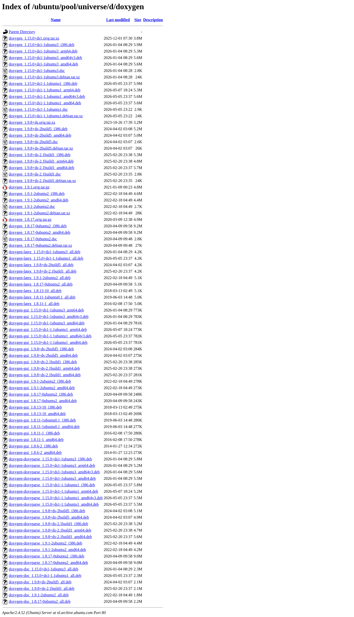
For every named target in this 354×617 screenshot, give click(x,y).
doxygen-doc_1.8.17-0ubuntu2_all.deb (39, 601)
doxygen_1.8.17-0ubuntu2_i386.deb (37, 226)
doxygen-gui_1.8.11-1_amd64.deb (36, 439)
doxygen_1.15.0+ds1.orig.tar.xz (34, 38)
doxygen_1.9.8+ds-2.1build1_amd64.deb (41, 168)
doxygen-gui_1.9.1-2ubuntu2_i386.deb (40, 381)
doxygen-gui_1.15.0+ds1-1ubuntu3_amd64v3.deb (49, 316)
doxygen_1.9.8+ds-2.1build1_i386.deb (39, 155)
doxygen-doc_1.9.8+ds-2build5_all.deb (40, 582)
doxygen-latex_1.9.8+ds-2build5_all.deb (41, 265)
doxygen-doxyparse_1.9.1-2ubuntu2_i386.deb (45, 543)
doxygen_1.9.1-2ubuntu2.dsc (32, 206)
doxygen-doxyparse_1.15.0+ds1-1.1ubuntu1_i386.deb (52, 485)
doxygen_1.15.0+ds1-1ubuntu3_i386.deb (41, 45)
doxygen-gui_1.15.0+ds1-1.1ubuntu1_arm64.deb (48, 329)
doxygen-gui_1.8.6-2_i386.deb (33, 446)
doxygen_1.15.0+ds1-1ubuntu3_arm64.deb (43, 51)
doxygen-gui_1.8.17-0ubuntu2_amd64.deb (43, 401)
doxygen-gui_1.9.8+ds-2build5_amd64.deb (43, 355)
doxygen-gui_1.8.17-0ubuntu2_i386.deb (41, 394)
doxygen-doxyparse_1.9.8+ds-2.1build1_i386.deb (48, 524)
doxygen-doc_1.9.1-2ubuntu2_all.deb (38, 595)
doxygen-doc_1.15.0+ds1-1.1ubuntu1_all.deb (45, 575)
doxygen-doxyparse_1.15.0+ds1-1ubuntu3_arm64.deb (52, 465)
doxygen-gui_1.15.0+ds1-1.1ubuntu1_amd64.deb (48, 342)
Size (137, 20)
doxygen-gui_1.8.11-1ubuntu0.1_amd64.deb (44, 427)
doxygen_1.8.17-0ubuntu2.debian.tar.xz (40, 245)
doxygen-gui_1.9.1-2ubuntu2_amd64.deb (42, 388)
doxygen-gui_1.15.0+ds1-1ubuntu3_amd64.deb (47, 323)
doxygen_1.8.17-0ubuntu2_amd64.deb (39, 232)
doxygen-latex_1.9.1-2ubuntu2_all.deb (39, 278)
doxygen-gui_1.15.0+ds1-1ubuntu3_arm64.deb (46, 310)
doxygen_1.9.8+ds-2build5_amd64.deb (40, 135)
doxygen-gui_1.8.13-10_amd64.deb (37, 414)
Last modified (118, 20)
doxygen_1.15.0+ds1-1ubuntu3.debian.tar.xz (44, 77)
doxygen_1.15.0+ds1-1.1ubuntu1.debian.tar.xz (46, 116)
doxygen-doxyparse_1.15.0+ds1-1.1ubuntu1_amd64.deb (54, 504)
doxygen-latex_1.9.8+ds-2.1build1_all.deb (42, 271)
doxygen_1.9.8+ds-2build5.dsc (33, 142)
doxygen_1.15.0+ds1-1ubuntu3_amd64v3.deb (45, 58)
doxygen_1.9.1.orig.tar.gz (29, 187)
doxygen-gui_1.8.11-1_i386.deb (34, 433)
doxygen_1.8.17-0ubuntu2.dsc (33, 239)
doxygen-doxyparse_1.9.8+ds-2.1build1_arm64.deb (50, 530)
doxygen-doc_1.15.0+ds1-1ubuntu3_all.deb (43, 569)
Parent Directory (22, 32)
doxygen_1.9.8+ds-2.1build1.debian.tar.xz (42, 181)
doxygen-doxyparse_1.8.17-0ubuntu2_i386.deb (46, 556)
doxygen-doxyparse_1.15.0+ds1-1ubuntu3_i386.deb (50, 459)
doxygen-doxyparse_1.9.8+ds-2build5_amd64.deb (49, 517)
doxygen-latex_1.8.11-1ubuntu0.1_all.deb (42, 297)
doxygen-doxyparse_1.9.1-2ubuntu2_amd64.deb (47, 550)
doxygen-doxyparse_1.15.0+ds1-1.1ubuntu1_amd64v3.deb (56, 498)
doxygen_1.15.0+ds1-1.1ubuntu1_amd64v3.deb (47, 96)
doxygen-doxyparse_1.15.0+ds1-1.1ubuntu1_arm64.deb (53, 491)
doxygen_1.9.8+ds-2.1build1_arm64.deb (41, 161)
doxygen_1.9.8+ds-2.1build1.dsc (35, 174)
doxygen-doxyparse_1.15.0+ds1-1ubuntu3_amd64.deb (52, 478)
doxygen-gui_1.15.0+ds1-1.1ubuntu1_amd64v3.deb (50, 336)
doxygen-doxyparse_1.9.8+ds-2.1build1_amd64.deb (50, 537)
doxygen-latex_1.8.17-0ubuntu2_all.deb (40, 284)
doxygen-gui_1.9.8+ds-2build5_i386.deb (41, 349)
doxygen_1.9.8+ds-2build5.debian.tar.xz (41, 148)
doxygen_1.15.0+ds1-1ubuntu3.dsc (37, 70)
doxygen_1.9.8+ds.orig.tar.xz (32, 122)
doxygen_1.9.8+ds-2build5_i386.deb (38, 129)
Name (56, 20)
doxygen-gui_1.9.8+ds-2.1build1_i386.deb (43, 362)
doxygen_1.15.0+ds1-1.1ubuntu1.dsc (38, 109)
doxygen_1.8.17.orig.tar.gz (30, 219)
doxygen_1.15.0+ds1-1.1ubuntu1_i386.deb (43, 83)
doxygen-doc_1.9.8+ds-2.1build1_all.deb (41, 588)
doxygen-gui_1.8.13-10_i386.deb (35, 407)
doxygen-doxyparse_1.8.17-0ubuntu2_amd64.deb (48, 562)
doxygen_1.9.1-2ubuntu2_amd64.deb (38, 200)
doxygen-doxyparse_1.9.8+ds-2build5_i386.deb (47, 511)
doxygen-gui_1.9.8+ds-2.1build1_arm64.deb (44, 368)
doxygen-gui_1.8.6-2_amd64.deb (35, 452)
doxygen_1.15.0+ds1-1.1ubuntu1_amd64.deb (45, 103)
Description (153, 20)
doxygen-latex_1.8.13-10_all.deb (35, 291)
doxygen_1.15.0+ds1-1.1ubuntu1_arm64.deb (44, 90)
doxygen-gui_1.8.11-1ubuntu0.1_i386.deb (42, 420)
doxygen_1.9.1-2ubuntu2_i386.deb (36, 193)
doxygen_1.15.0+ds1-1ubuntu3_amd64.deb (43, 64)
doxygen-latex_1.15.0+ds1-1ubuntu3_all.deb (44, 252)
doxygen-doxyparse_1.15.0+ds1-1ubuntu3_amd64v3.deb (54, 472)
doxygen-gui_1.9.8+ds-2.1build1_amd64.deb (45, 375)
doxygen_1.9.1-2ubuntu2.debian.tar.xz (39, 213)
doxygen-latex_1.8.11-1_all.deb (34, 304)
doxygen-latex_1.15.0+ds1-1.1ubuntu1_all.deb (46, 258)
